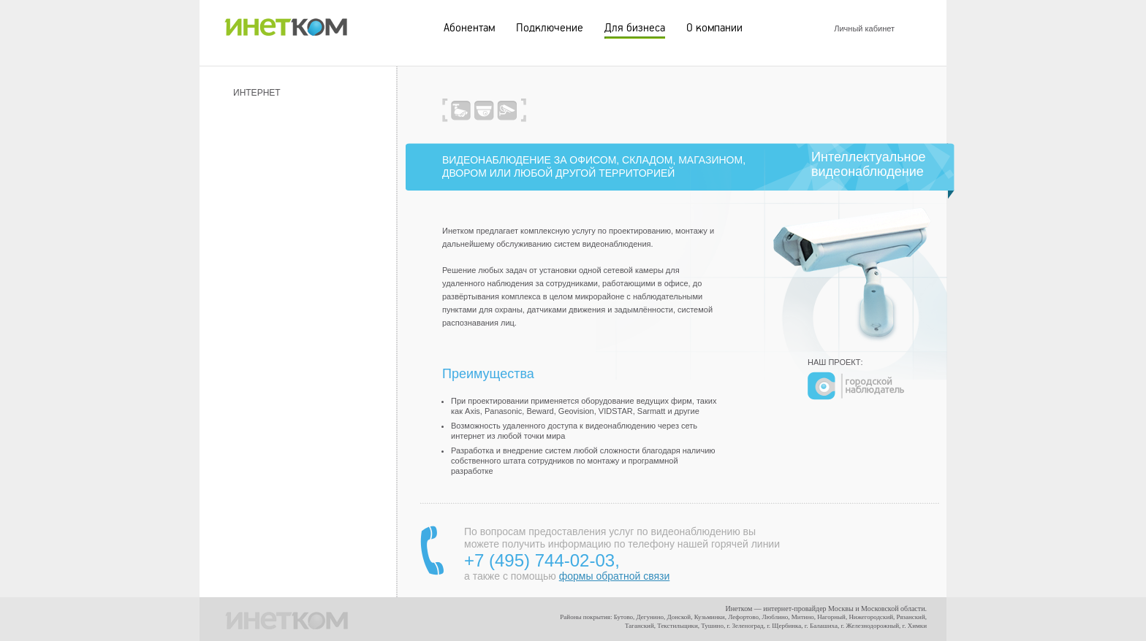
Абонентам (469, 27)
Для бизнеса (634, 27)
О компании (714, 27)
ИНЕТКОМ (285, 23)
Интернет (257, 93)
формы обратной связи (614, 576)
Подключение (549, 27)
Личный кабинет (864, 28)
